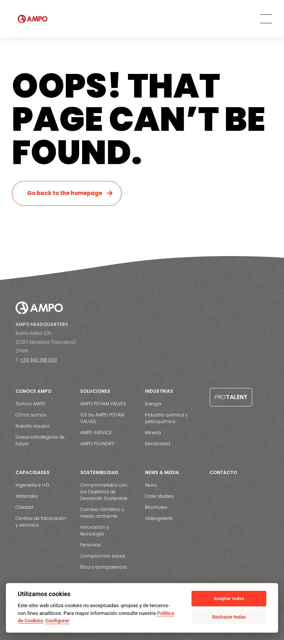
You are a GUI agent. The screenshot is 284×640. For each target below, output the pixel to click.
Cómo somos (31, 415)
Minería (153, 432)
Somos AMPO (30, 404)
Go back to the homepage (64, 193)
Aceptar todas (229, 598)
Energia (153, 404)
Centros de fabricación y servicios (41, 521)
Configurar (57, 620)
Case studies (159, 496)
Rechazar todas (229, 617)
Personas (90, 545)
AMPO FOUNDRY (97, 443)
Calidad (24, 507)
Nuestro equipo (33, 426)
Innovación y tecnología (94, 530)
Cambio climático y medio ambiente (102, 512)
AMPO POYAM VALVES (103, 404)
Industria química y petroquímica (166, 418)
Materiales (27, 496)
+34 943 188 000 (38, 360)
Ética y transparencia (103, 567)
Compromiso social (102, 556)
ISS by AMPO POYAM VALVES (102, 418)
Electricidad (157, 443)
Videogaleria (159, 518)
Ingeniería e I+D (32, 485)
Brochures (156, 507)
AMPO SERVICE (96, 432)
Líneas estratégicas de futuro (40, 440)
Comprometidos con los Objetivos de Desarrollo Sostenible (104, 491)
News (151, 485)
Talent (230, 397)
